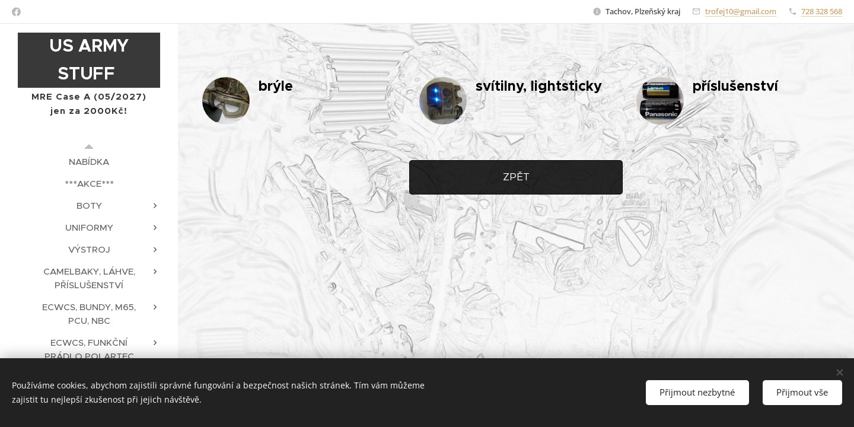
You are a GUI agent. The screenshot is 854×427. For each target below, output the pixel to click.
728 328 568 (821, 11)
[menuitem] (89, 161)
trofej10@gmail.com (740, 11)
